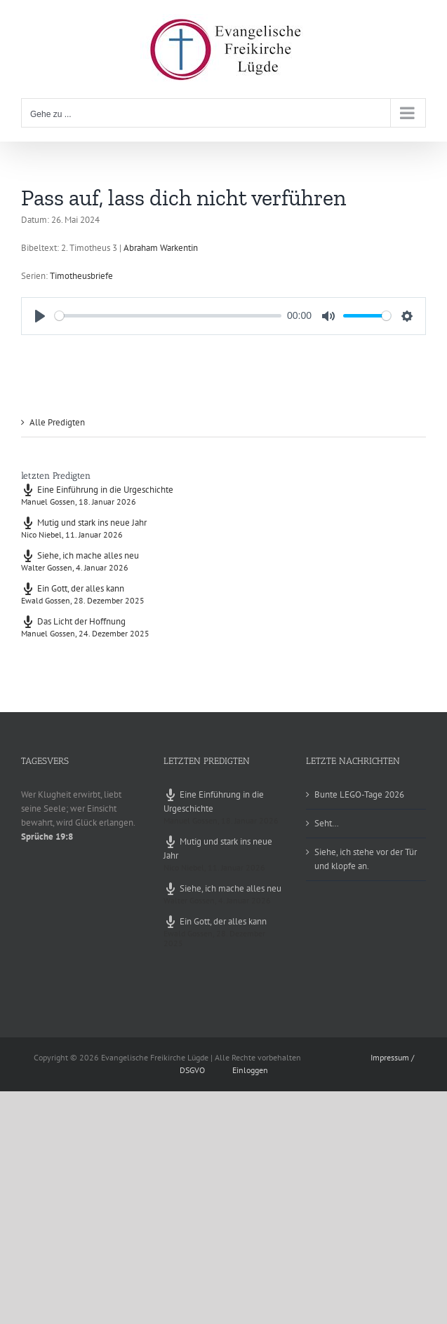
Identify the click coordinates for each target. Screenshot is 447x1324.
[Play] (40, 316)
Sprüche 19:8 (47, 836)
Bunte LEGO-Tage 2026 (359, 794)
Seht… (326, 823)
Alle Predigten (57, 422)
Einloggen (250, 1070)
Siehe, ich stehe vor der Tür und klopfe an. (365, 859)
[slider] (168, 315)
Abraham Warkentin (161, 248)
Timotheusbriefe (81, 276)
